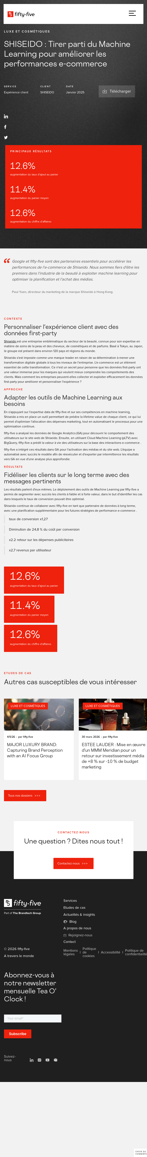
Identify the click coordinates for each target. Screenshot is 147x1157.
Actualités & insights (79, 915)
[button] (132, 14)
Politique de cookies (89, 952)
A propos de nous (77, 928)
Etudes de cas (74, 908)
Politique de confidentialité (136, 952)
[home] (22, 14)
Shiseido (10, 341)
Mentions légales (70, 952)
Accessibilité (110, 952)
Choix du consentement (141, 1153)
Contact (69, 942)
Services (70, 901)
